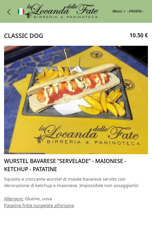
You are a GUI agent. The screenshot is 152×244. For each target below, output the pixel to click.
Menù (117, 11)
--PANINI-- (135, 11)
